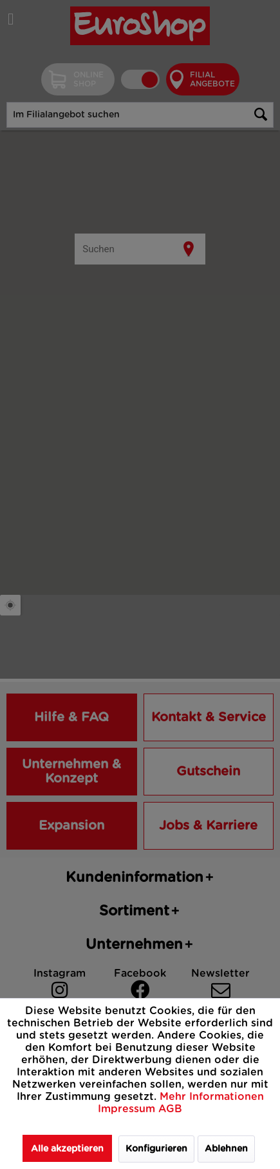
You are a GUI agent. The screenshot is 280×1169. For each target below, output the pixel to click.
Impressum (128, 1109)
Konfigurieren (156, 1149)
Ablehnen (226, 1149)
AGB (170, 1109)
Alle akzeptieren (67, 1149)
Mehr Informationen (212, 1097)
